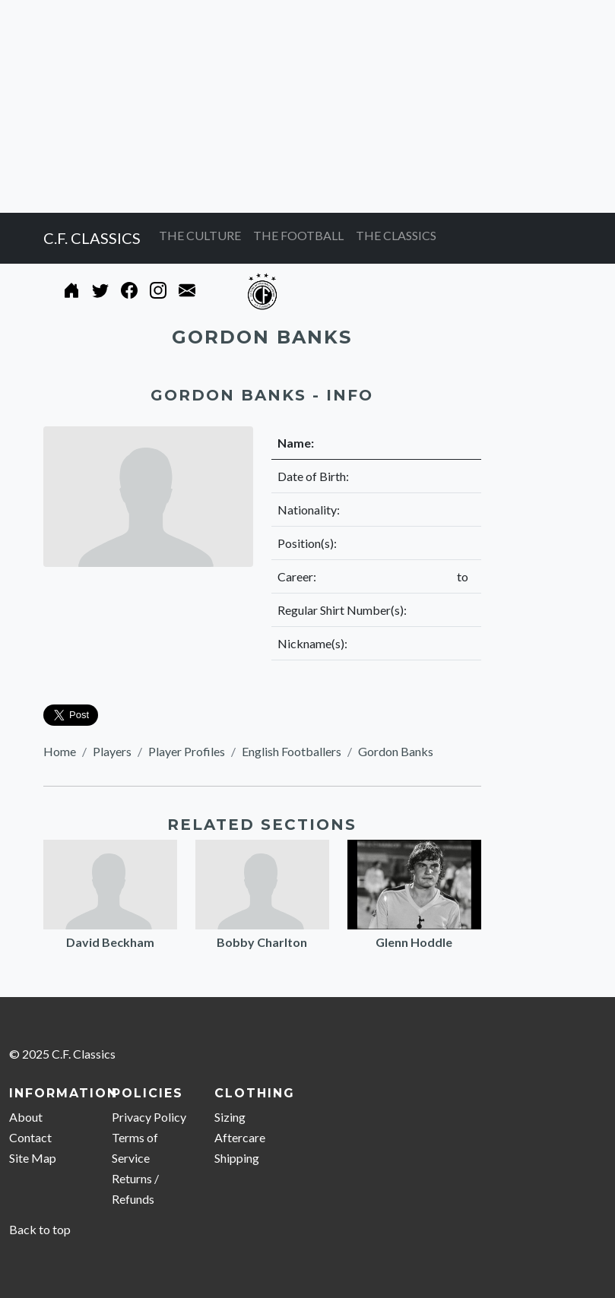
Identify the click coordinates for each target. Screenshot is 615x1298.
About (26, 1117)
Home (59, 751)
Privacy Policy (149, 1117)
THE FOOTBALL (298, 235)
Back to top (40, 1229)
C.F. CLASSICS (92, 238)
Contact (30, 1137)
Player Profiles (186, 751)
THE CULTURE (200, 235)
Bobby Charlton (262, 942)
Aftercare (239, 1137)
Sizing (230, 1117)
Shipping (236, 1158)
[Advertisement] (307, 106)
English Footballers (291, 751)
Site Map (32, 1158)
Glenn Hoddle (414, 942)
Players (112, 751)
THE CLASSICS (396, 235)
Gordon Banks (395, 751)
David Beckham (110, 942)
